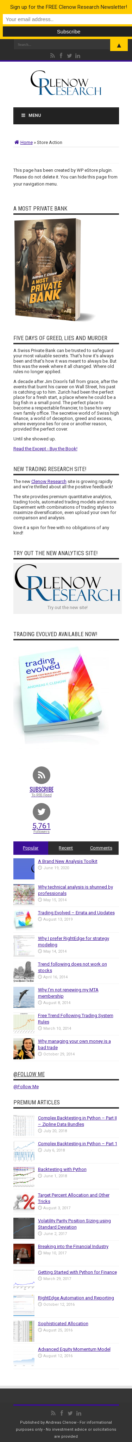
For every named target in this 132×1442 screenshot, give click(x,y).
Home (23, 142)
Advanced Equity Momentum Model (74, 1349)
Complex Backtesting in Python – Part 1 (77, 1143)
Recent (66, 848)
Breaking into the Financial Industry (73, 1246)
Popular (30, 848)
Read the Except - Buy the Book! (45, 448)
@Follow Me (29, 1074)
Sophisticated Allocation (63, 1323)
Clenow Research (49, 481)
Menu (31, 115)
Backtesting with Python (62, 1169)
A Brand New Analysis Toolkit (68, 861)
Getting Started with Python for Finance (77, 1272)
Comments (101, 848)
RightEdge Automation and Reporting (76, 1297)
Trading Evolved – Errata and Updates (76, 912)
